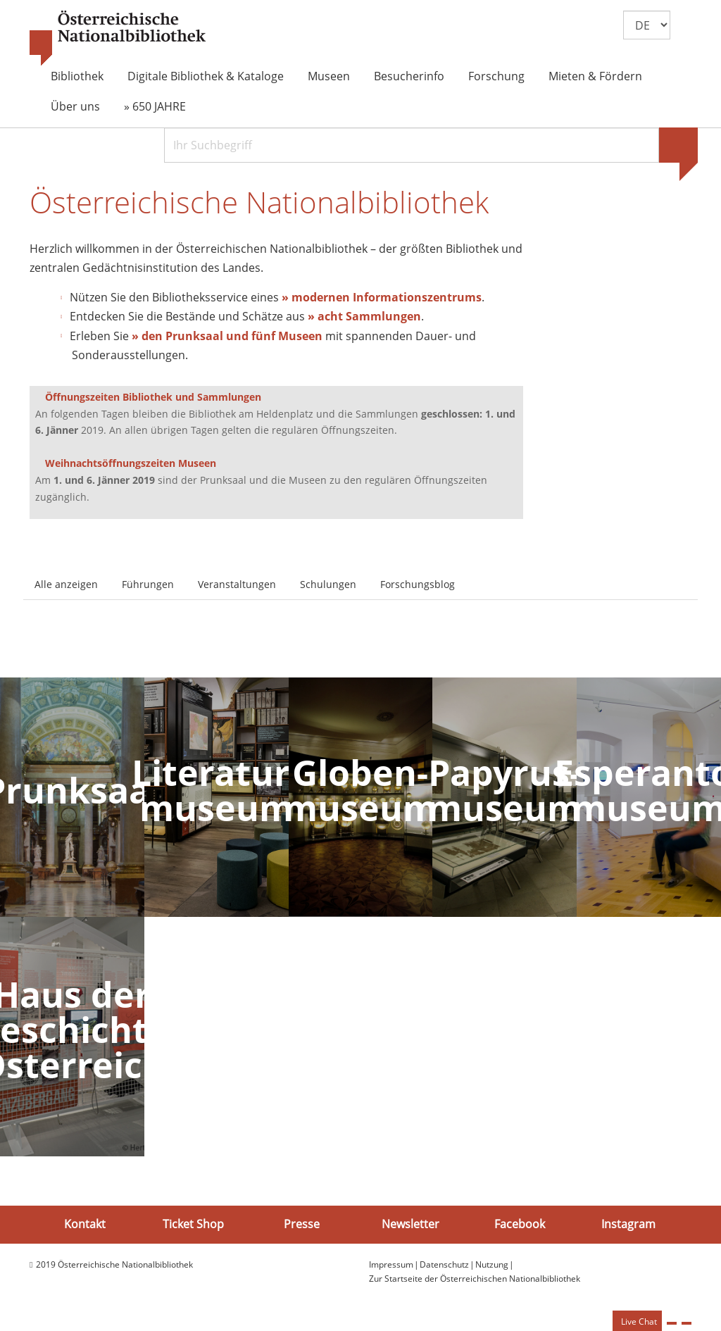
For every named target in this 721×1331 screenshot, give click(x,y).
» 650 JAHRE (155, 106)
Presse (302, 1227)
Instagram (628, 1227)
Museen (329, 76)
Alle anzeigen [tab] (66, 586)
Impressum (391, 1267)
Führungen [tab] (148, 586)
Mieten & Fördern (595, 76)
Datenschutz (444, 1267)
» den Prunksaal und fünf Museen (227, 338)
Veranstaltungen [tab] (237, 586)
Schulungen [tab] (328, 586)
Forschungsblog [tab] (417, 586)
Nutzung (491, 1267)
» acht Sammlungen (364, 319)
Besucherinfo (409, 76)
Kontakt (85, 1227)
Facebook (519, 1227)
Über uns (75, 106)
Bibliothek (77, 76)
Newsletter (410, 1227)
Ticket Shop (193, 1227)
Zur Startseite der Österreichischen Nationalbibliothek (474, 1281)
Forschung (496, 76)
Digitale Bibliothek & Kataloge (205, 76)
